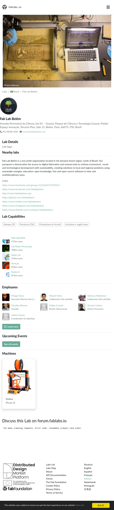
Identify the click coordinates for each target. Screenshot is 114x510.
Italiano (88, 478)
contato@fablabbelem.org (33, 131)
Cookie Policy (53, 485)
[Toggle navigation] (108, 7)
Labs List (50, 464)
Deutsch (88, 464)
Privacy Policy (53, 489)
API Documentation (56, 475)
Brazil (14, 91)
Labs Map (51, 468)
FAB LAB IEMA (18, 238)
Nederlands (90, 482)
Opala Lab (15, 255)
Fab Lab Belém (29, 91)
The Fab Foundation (56, 482)
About (49, 471)
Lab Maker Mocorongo (21, 246)
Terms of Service (54, 492)
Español (88, 471)
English (87, 468)
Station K (15, 272)
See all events (11, 344)
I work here (11, 326)
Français (88, 475)
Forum (49, 478)
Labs (4, 91)
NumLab (15, 263)
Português (89, 485)
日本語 (87, 489)
